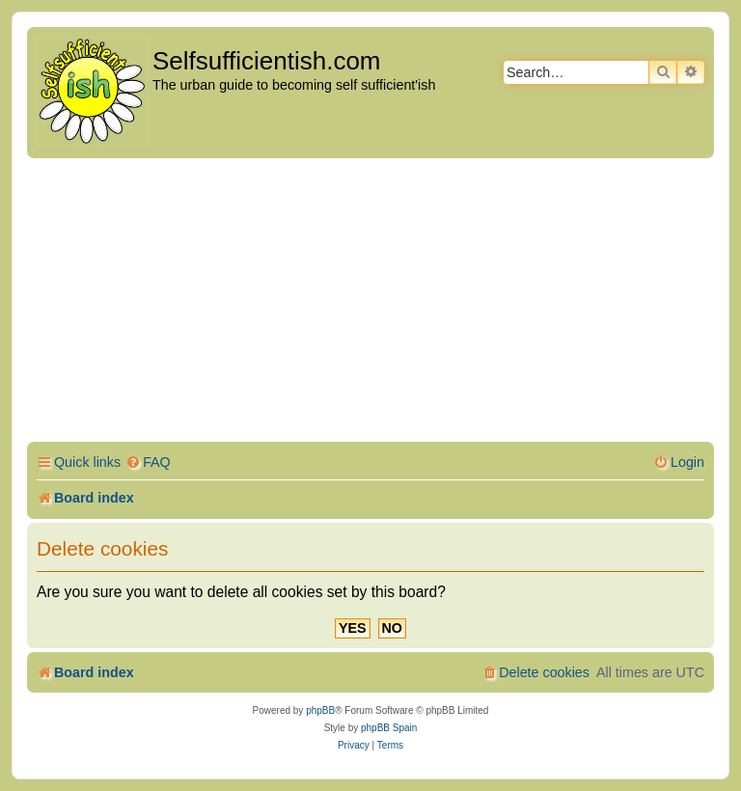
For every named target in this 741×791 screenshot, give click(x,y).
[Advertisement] (370, 303)
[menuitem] (148, 462)
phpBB (320, 710)
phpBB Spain (389, 728)
